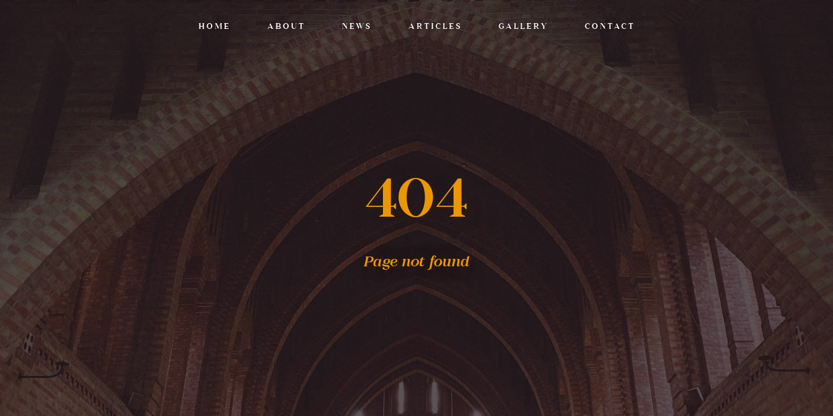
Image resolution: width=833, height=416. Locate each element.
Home (214, 27)
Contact (610, 27)
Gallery (523, 27)
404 (417, 200)
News (357, 27)
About (286, 27)
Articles (435, 27)
